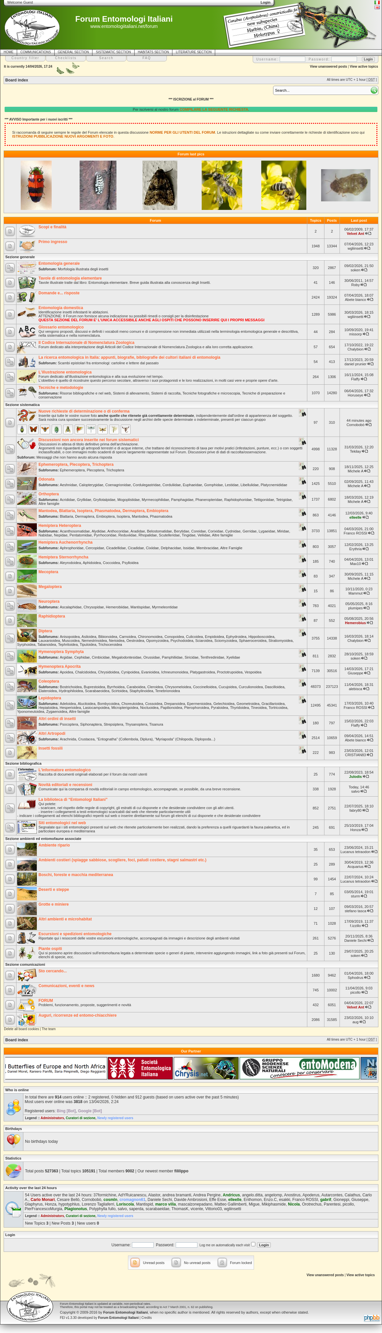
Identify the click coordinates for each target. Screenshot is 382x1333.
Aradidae (137, 531)
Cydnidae (233, 531)
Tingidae (188, 535)
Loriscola (125, 1204)
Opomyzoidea (157, 641)
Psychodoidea (181, 641)
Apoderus (310, 1195)
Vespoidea (252, 672)
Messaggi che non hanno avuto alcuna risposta (74, 457)
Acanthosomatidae (75, 531)
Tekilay (355, 451)
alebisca (355, 689)
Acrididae (67, 500)
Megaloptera (50, 586)
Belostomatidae (159, 531)
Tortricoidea (277, 708)
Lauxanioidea (49, 641)
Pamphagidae (182, 500)
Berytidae (181, 531)
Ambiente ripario (54, 845)
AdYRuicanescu (132, 1195)
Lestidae (232, 485)
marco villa (165, 1204)
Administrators (52, 1118)
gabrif (325, 1199)
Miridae (283, 531)
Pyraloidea (219, 708)
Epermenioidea (199, 704)
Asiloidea (89, 637)
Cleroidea (155, 687)
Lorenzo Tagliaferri (98, 1204)
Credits (146, 1318)
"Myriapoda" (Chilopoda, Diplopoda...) (185, 739)
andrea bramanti (177, 1195)
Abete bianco (355, 300)
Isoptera (123, 516)
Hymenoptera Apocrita (59, 666)
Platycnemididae (274, 485)
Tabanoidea (47, 644)
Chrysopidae (94, 607)
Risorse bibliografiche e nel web (85, 393)
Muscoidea (71, 641)
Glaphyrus (34, 1204)
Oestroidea (135, 641)
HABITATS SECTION (153, 52)
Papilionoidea (171, 708)
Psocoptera (69, 724)
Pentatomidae (80, 535)
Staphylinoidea (141, 691)
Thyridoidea (239, 708)
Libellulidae (250, 485)
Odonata (46, 479)
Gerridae (249, 531)
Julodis (355, 777)
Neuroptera (49, 601)
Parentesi (332, 1204)
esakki (284, 1199)
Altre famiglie (49, 504)
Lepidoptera (49, 698)
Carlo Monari (43, 1199)
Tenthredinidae (212, 657)
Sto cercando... (52, 971)
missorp (355, 334)
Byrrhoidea (116, 687)
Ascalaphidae (71, 607)
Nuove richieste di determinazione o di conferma (84, 411)
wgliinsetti (356, 248)
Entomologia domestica (60, 307)
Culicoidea (194, 637)
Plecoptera (95, 470)
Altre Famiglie (231, 548)
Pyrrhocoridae (105, 535)
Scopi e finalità (52, 227)
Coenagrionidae (118, 485)
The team (49, 1029)
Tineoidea (259, 708)
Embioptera (105, 516)
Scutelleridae (169, 535)
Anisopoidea (70, 637)
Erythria (355, 549)
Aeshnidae (68, 485)
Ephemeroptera (72, 470)
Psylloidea (130, 563)
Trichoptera (115, 470)
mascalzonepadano (195, 1204)
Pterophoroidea (196, 708)
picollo (355, 992)
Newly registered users (115, 1118)
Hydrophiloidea (71, 691)
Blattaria (66, 516)
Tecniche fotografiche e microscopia (211, 393)
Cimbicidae (101, 657)
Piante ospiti (50, 948)
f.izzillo (355, 926)
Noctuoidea (149, 708)
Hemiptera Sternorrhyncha (63, 557)
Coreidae (198, 531)
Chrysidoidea (108, 672)
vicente (197, 1209)
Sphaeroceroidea (253, 641)
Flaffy (355, 379)
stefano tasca (355, 911)
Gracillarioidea (273, 704)
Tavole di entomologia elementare (70, 278)
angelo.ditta (252, 1195)
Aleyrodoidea (70, 563)
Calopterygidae (91, 485)
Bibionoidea (107, 637)
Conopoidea (174, 637)
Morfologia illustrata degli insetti (83, 269)
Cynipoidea (130, 672)
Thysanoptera (136, 724)
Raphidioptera (51, 616)
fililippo (181, 1171)
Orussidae (151, 657)
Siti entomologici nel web (62, 823)
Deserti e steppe (53, 889)
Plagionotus (75, 1209)
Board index (16, 80)
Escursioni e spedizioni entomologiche (75, 934)
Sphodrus (355, 978)
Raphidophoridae (238, 500)
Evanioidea (150, 672)
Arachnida (68, 739)
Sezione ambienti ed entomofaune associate (43, 839)
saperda (136, 1209)
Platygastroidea (202, 672)
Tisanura (156, 724)
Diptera (45, 631)
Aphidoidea (92, 563)
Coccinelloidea (205, 687)
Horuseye (355, 395)
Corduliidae (172, 485)
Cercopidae (95, 548)
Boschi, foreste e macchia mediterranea (75, 874)
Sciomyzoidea (226, 641)
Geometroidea (248, 704)
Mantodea (140, 516)
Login (10, 1235)
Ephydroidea (236, 637)
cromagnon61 (132, 1199)
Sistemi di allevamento (131, 393)
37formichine (104, 1195)
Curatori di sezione (80, 1118)
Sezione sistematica (22, 405)
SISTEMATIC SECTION (113, 52)
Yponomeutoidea (30, 711)
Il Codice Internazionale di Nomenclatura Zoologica (86, 342)
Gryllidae (84, 500)
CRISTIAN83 (355, 755)
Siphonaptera (91, 724)
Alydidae (98, 531)
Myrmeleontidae (165, 607)
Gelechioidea (224, 704)
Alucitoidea (86, 704)
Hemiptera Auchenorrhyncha (65, 542)
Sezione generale (20, 257)
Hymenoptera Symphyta (61, 651)
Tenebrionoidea (167, 691)
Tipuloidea (88, 644)
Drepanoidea (174, 704)
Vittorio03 (213, 1209)
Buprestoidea (94, 687)
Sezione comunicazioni (25, 964)
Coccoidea (111, 563)
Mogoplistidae (128, 500)
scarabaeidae (157, 1209)
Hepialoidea (48, 708)
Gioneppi (341, 1199)
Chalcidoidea (85, 672)
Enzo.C (270, 1199)
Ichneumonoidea (174, 672)
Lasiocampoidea (96, 708)
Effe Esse (217, 1199)
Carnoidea (127, 637)
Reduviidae (127, 535)
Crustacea (86, 739)
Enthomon (252, 1199)
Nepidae (60, 535)
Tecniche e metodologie (60, 387)
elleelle (355, 517)
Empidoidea (214, 637)
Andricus (231, 1195)
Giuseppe (355, 673)
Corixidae (215, 531)
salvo (355, 791)
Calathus (352, 1195)
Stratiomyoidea (280, 641)
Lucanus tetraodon (355, 852)
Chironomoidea (150, 637)
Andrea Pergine (206, 1195)
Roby (355, 285)
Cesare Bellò (68, 1199)
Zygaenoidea (56, 711)
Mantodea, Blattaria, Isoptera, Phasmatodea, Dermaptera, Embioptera (103, 510)
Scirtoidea (119, 691)
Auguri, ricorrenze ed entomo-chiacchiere (77, 1015)
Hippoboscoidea (261, 637)
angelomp (273, 1195)
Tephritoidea (68, 644)
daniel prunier (355, 364)
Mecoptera (48, 572)
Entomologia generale (59, 263)
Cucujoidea (227, 687)
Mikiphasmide (274, 1204)
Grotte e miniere (53, 904)
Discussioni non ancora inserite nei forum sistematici (88, 440)
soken (355, 270)
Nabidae (45, 535)
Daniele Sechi (355, 940)
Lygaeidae (267, 531)
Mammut (355, 593)
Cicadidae (136, 548)
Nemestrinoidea (94, 641)
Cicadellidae (116, 548)
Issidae (188, 548)
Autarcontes (332, 1195)
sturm (355, 896)
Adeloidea (68, 704)
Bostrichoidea (71, 687)
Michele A (355, 471)
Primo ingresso (52, 241)
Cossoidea (153, 704)
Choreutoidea (132, 704)
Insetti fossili (50, 748)
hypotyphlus (69, 1204)
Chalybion (355, 349)
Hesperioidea (70, 708)
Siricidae (191, 657)
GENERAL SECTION (73, 52)
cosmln (110, 1199)
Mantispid (144, 1204)
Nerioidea (116, 641)
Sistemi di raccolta (165, 393)
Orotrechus (311, 1204)
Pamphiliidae (172, 657)
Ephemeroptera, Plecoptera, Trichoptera (76, 464)
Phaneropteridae (208, 500)
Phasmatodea (161, 516)
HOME (8, 52)
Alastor (154, 1195)
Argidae (66, 657)
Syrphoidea (26, 644)
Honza (355, 830)
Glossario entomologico (61, 327)
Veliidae (203, 535)
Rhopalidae (148, 535)
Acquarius (355, 867)
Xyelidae (233, 657)
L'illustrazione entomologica (65, 372)
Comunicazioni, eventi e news (66, 985)
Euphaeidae (192, 485)
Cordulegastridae (147, 485)
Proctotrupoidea (230, 672)
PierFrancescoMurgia (43, 1209)
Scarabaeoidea (97, 691)
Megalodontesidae (126, 657)
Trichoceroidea (110, 644)
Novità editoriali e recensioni (65, 784)
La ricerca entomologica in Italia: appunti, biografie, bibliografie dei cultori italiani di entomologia (129, 357)
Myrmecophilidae (155, 500)
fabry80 (355, 810)
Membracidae (207, 548)
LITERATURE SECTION (194, 52)
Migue (254, 1204)
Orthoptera (48, 494)
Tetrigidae (284, 500)
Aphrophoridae (72, 548)
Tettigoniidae (264, 500)
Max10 (355, 564)
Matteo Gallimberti (230, 1204)
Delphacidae (171, 548)
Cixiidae (152, 548)
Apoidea (66, 672)
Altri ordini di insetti (57, 718)
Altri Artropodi (51, 733)
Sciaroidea (203, 641)
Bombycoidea (108, 704)
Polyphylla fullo (102, 1209)
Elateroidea (47, 691)
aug (355, 1022)
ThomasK (179, 1209)
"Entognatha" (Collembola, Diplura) (125, 739)
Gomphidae (213, 485)
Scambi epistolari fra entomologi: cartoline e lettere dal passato (108, 363)
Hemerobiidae (117, 607)
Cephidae (82, 657)
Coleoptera (48, 681)
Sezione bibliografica (23, 763)
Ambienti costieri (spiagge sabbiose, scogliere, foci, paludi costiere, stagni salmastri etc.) (122, 860)
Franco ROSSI (356, 533)
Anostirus (292, 1195)
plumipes (355, 608)
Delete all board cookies (21, 1029)
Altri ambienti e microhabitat (65, 919)
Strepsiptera (113, 724)
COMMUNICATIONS (35, 52)
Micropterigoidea (124, 708)
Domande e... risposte (59, 293)
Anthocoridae (118, 531)
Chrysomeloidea (178, 687)
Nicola (294, 1204)
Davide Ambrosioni (190, 1199)
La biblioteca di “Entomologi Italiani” (73, 799)
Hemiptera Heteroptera (59, 525)
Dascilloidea (274, 687)
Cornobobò (355, 425)
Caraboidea (136, 687)
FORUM (45, 1000)
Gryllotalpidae (104, 500)
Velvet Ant (355, 234)
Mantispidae (140, 607)
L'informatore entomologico (64, 770)
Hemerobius (355, 623)
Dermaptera (84, 516)
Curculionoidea (251, 687)
